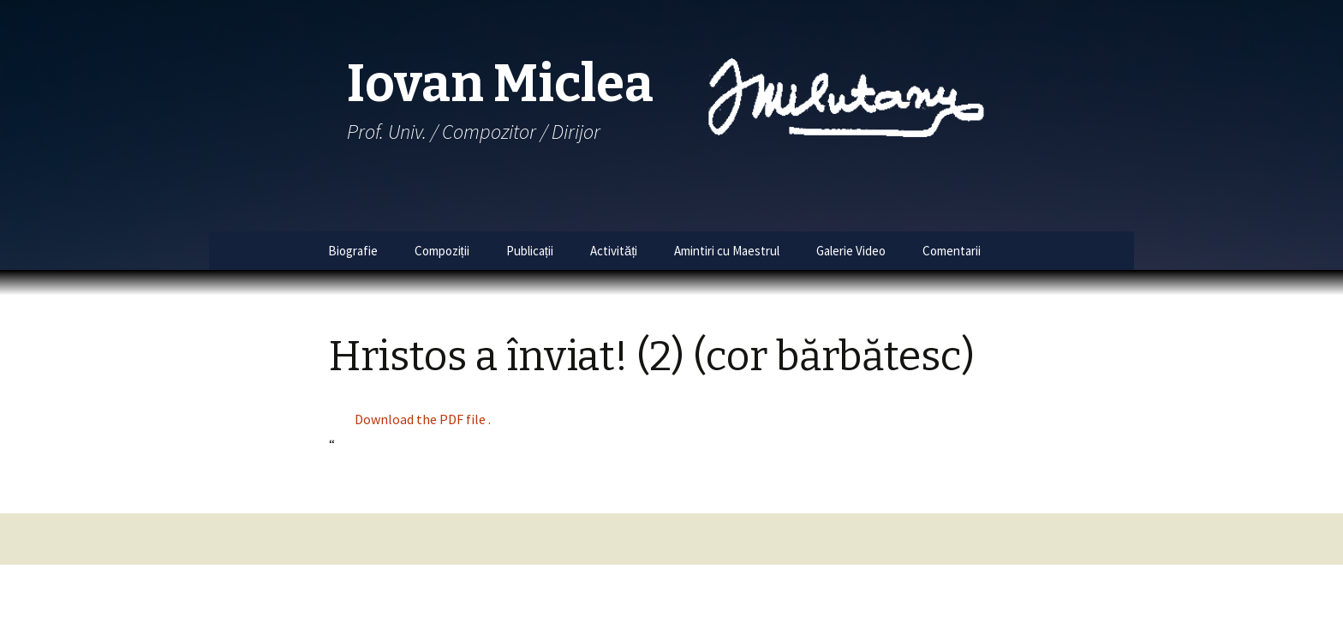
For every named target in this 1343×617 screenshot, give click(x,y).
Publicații (529, 251)
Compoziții (442, 251)
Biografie (353, 251)
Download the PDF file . (423, 419)
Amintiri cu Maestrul (726, 251)
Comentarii (951, 251)
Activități (614, 251)
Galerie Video (851, 251)
